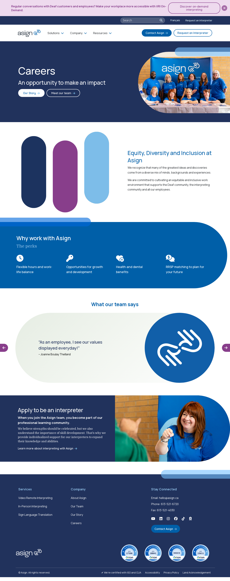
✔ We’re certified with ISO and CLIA (121, 576)
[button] (161, 19)
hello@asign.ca (168, 502)
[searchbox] (141, 20)
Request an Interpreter (198, 19)
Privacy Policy (171, 576)
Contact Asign (155, 32)
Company (76, 32)
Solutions (54, 32)
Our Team (77, 511)
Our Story (28, 95)
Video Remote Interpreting (35, 502)
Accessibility (152, 576)
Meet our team (58, 95)
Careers (76, 527)
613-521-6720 (170, 508)
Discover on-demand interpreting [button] (195, 7)
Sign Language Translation (35, 519)
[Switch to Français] (175, 19)
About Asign (78, 502)
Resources (100, 32)
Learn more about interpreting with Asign (45, 453)
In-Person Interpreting (32, 511)
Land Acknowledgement (197, 576)
